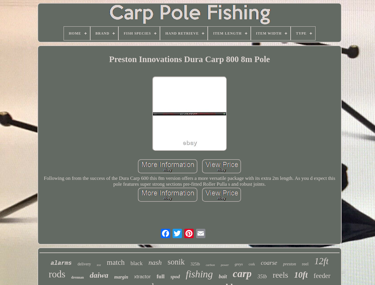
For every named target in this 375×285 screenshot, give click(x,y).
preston (289, 264)
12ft (321, 261)
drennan (77, 277)
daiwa (99, 275)
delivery (84, 264)
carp (242, 273)
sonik (176, 261)
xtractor (142, 276)
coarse (269, 262)
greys (239, 264)
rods (57, 274)
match (116, 262)
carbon (210, 265)
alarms (61, 263)
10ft (301, 274)
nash (155, 262)
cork (252, 264)
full (160, 276)
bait (223, 276)
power (225, 265)
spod (175, 276)
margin (121, 276)
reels (280, 274)
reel (305, 264)
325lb (195, 264)
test (99, 265)
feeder (321, 275)
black (137, 263)
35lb (262, 276)
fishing (199, 274)
